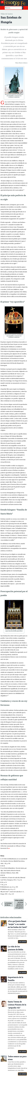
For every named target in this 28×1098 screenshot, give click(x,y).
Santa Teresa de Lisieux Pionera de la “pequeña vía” (17, 1004)
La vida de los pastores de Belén (15, 948)
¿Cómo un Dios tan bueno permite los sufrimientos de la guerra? (19, 904)
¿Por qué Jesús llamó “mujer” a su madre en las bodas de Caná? (17, 924)
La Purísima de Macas (8, 904)
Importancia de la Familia (15, 978)
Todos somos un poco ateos (17, 1058)
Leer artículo (22, 941)
